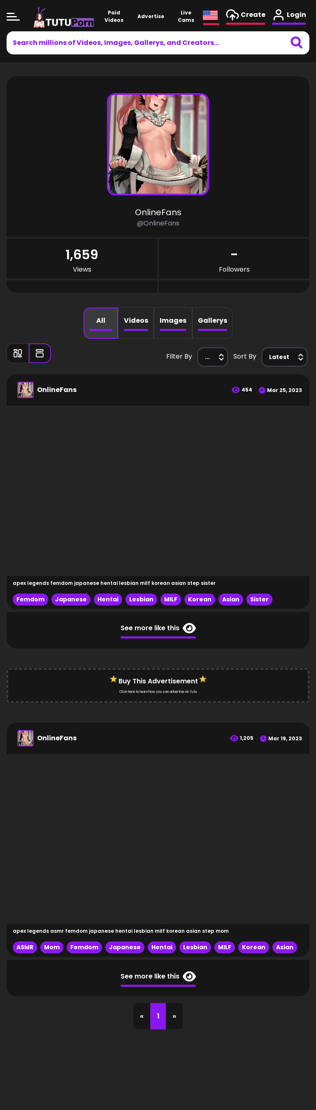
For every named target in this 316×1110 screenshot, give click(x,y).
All (100, 320)
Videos (136, 320)
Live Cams (186, 19)
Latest (287, 357)
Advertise (150, 19)
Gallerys (212, 320)
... (215, 357)
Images (173, 320)
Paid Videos (114, 19)
